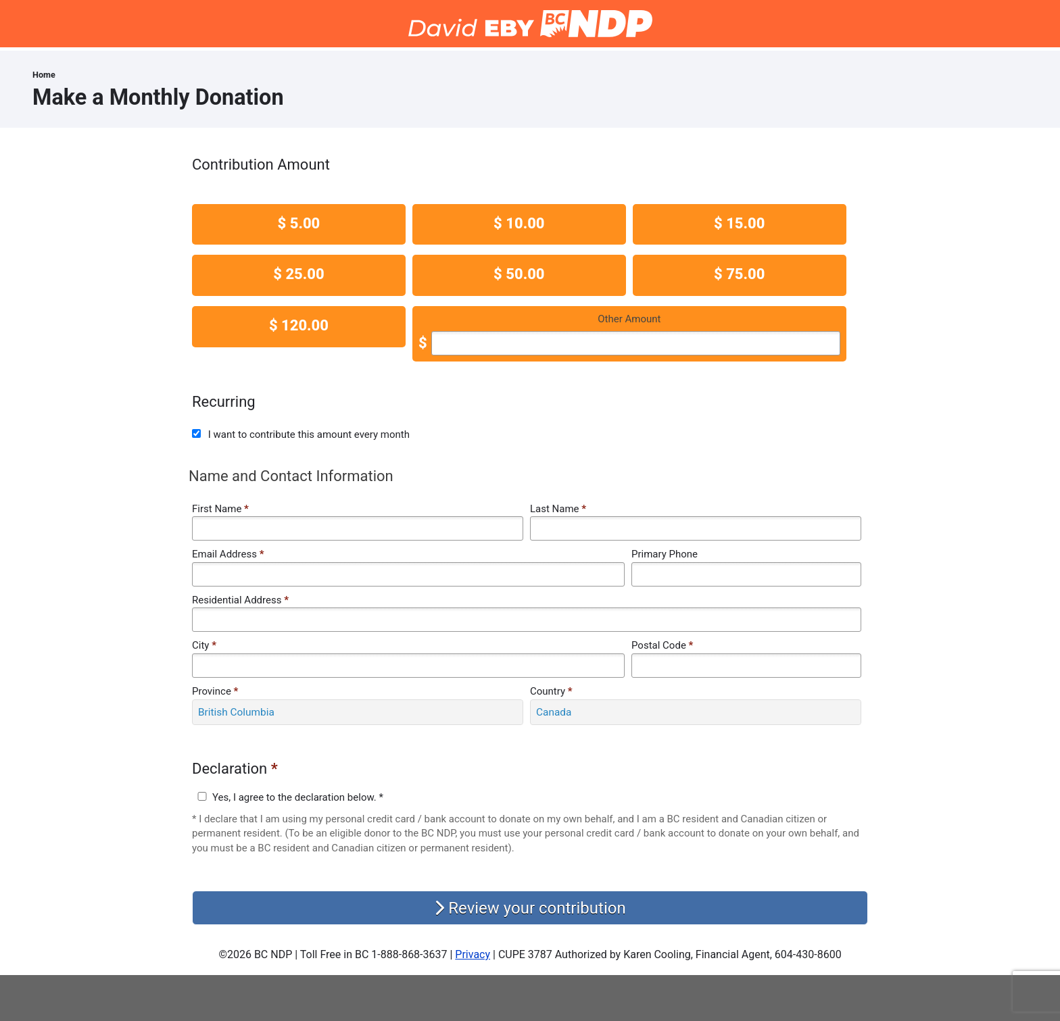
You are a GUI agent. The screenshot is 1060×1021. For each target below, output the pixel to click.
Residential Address (240, 600)
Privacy (472, 954)
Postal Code (662, 645)
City (204, 645)
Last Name (558, 509)
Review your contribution (529, 908)
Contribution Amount (261, 164)
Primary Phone (664, 554)
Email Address (228, 554)
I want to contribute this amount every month (309, 434)
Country (551, 691)
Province (215, 691)
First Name (220, 509)
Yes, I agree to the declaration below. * (297, 797)
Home (43, 75)
